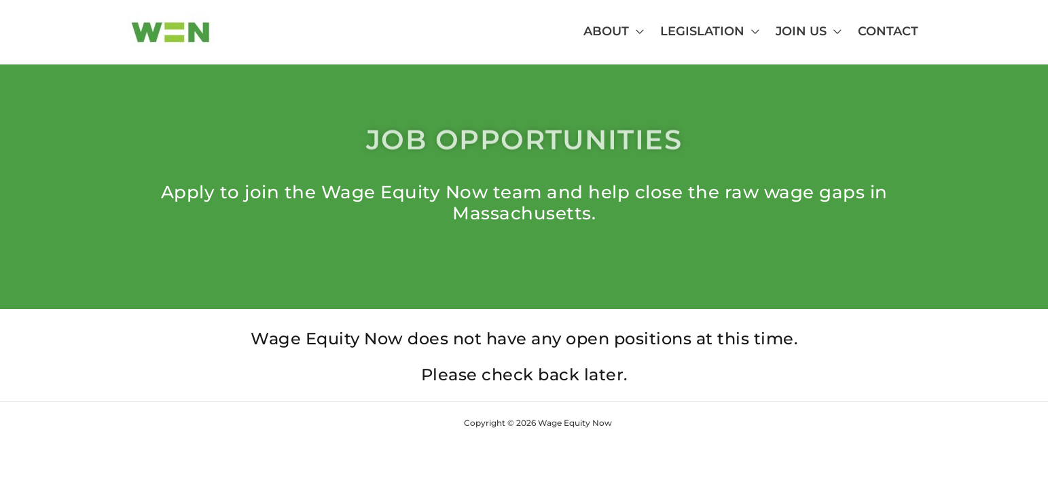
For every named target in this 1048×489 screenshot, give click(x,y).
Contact (888, 31)
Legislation (702, 31)
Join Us (801, 31)
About (606, 31)
